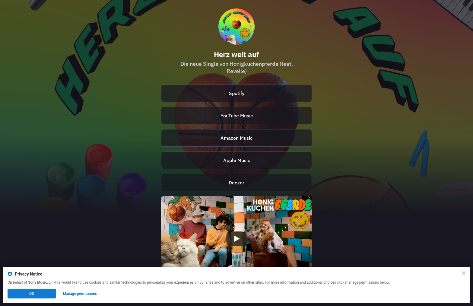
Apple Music (236, 160)
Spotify (236, 93)
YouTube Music (237, 116)
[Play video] (236, 238)
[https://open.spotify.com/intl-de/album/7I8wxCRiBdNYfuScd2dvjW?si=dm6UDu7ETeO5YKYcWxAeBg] (236, 93)
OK (31, 294)
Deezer (236, 183)
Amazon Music (236, 138)
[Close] (463, 273)
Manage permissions (80, 294)
